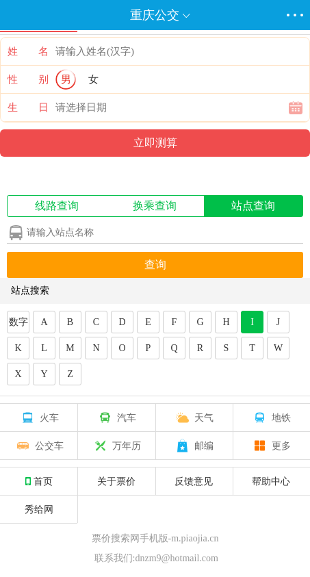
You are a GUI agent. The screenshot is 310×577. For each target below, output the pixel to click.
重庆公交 (154, 15)
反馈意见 (194, 481)
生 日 (28, 107)
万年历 (116, 445)
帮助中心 (271, 481)
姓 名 (28, 51)
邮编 (194, 445)
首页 (39, 481)
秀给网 (39, 509)
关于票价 (116, 481)
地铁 (271, 417)
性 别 (28, 79)
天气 (194, 417)
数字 (18, 322)
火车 (39, 417)
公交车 (39, 445)
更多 (271, 445)
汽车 (116, 417)
